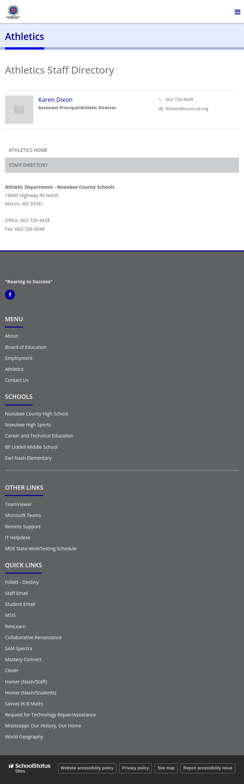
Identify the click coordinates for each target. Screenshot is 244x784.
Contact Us (17, 380)
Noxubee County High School (36, 413)
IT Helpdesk (17, 537)
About (11, 336)
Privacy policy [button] (135, 768)
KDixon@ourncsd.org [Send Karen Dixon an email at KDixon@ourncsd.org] (187, 109)
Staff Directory (28, 165)
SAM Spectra (18, 648)
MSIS (10, 615)
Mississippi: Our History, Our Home (43, 725)
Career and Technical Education (39, 435)
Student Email (20, 604)
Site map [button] (165, 768)
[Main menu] (237, 11)
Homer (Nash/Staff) (26, 681)
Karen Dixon (55, 100)
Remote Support (23, 526)
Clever (12, 670)
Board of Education (26, 347)
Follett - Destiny (22, 582)
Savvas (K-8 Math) (24, 703)
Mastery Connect (23, 659)
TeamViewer (18, 504)
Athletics (14, 369)
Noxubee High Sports (28, 424)
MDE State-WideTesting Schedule (41, 548)
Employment (19, 358)
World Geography (24, 736)
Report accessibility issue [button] (208, 768)
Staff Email (16, 593)
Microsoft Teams (23, 515)
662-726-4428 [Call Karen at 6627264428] (179, 99)
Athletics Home (28, 150)
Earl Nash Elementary (28, 458)
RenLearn (15, 626)
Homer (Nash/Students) (30, 692)
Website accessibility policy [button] (87, 768)
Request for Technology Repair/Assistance (50, 714)
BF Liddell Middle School (31, 447)
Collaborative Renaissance (33, 637)
